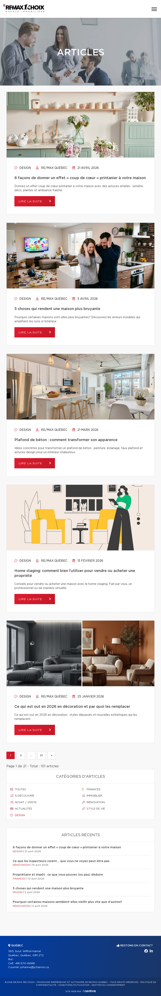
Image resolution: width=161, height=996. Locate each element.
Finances (91, 789)
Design (22, 168)
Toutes (18, 789)
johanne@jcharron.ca (34, 967)
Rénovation (93, 802)
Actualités (21, 808)
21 (41, 755)
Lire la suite (31, 201)
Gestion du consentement (108, 985)
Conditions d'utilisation (73, 985)
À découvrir (22, 795)
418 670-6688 (25, 963)
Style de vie (93, 808)
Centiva (89, 991)
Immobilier (92, 795)
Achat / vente (23, 802)
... (31, 755)
